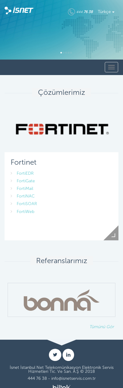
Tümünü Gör (101, 326)
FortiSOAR (24, 203)
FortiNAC (23, 196)
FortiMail (22, 188)
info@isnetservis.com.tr (73, 378)
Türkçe (106, 11)
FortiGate (23, 181)
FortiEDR (22, 173)
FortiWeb (22, 211)
